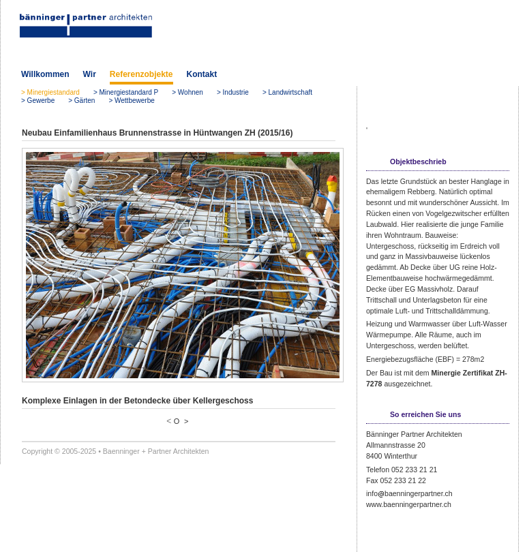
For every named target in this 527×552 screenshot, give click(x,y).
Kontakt (202, 74)
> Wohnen (187, 92)
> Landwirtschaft (287, 92)
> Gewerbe (38, 100)
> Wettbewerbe (131, 100)
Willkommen (45, 74)
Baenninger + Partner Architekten (156, 451)
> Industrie (233, 92)
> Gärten (81, 100)
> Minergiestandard (50, 92)
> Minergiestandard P (125, 92)
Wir (89, 74)
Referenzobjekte (141, 74)
